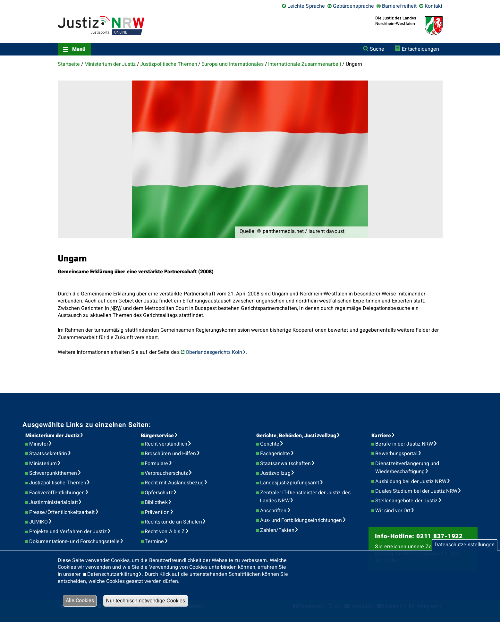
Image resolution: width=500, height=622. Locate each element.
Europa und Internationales (232, 64)
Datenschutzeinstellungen (465, 545)
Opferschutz (159, 493)
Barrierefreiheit (399, 6)
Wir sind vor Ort (392, 511)
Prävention (157, 512)
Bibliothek (156, 502)
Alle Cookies (80, 600)
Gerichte (270, 444)
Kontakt (434, 6)
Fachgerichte (275, 453)
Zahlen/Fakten (277, 530)
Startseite (69, 64)
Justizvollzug (275, 473)
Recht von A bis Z (165, 531)
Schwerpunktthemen (53, 473)
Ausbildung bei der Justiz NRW (410, 481)
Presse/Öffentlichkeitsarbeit (62, 512)
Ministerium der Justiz (110, 64)
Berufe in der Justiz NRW (404, 444)
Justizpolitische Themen (168, 64)
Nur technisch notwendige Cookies (145, 600)
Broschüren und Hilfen (170, 453)
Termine (154, 541)
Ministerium (43, 463)
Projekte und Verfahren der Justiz (68, 531)
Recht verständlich (166, 444)
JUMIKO (38, 522)
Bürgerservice (157, 435)
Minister (38, 444)
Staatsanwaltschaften (285, 463)
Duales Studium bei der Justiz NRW (416, 491)
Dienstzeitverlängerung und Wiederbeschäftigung (407, 468)
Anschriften (273, 511)
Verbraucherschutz (166, 473)
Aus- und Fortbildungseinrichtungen (301, 520)
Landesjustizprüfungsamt (289, 483)
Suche (377, 49)
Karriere (381, 435)
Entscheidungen (420, 49)
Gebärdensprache (353, 6)
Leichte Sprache (306, 6)
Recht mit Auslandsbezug (174, 483)
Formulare (156, 463)
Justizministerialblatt (53, 502)
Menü (78, 49)
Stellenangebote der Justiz (406, 501)
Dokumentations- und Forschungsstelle (74, 541)
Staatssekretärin (48, 453)
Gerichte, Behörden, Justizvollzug (296, 435)
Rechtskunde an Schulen (173, 522)
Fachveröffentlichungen (57, 493)
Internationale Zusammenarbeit (304, 64)
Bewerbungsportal (396, 453)
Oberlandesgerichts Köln (214, 352)
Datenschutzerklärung (112, 574)
